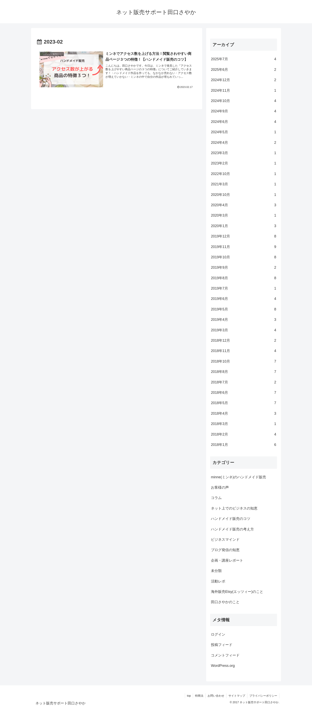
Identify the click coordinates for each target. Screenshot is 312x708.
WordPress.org (223, 666)
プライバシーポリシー (263, 695)
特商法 (199, 695)
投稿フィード (221, 645)
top (189, 695)
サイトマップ (236, 695)
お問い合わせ (216, 695)
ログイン (218, 634)
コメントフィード (225, 655)
